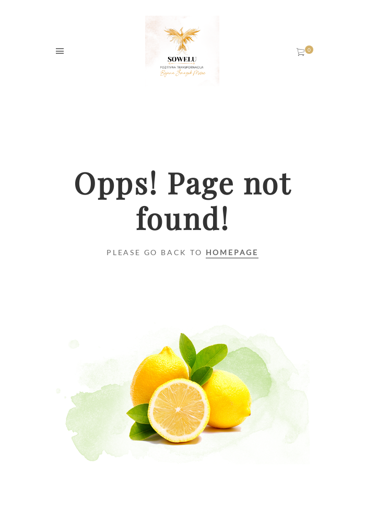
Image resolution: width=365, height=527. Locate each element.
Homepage (232, 252)
